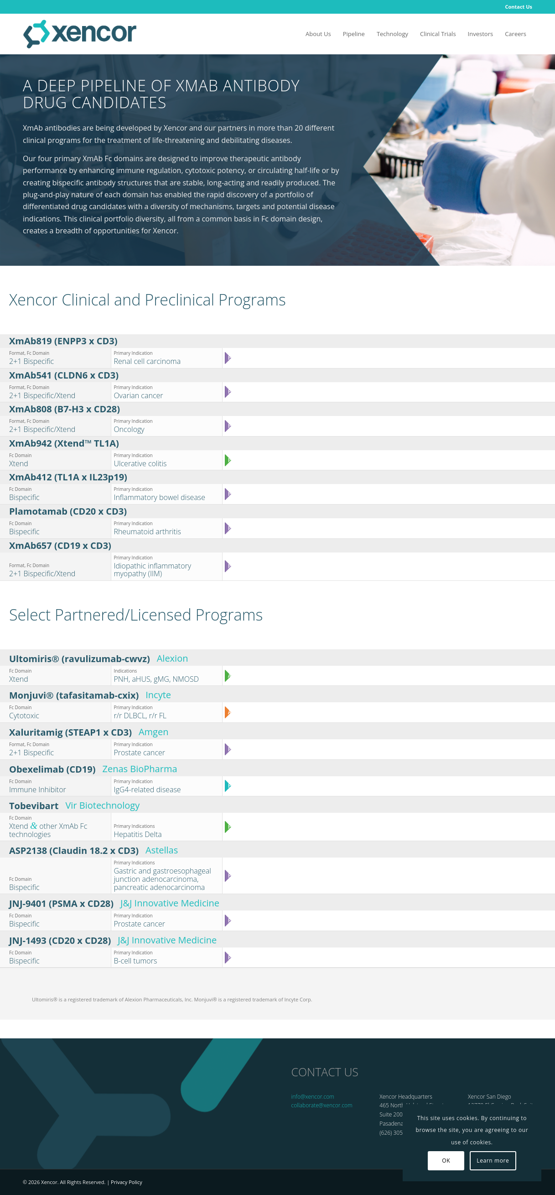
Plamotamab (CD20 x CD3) (68, 511)
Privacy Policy (126, 1182)
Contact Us (518, 6)
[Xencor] (80, 33)
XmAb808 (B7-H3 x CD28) (64, 409)
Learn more (493, 1160)
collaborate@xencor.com (322, 1105)
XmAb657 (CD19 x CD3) (60, 545)
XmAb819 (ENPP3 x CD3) (63, 341)
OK (446, 1160)
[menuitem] (516, 7)
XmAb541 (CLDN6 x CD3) (64, 375)
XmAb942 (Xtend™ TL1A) (64, 443)
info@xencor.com (312, 1096)
